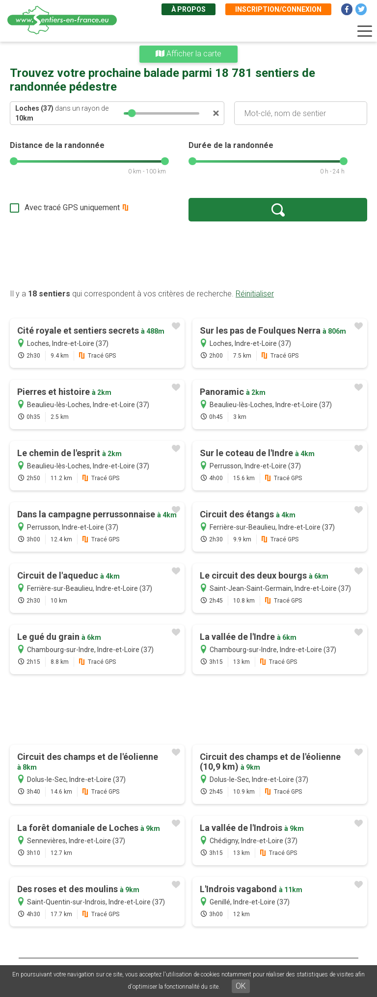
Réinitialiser (255, 293)
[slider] (132, 113)
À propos (188, 9)
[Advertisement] (188, 254)
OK (241, 986)
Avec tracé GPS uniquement (72, 207)
